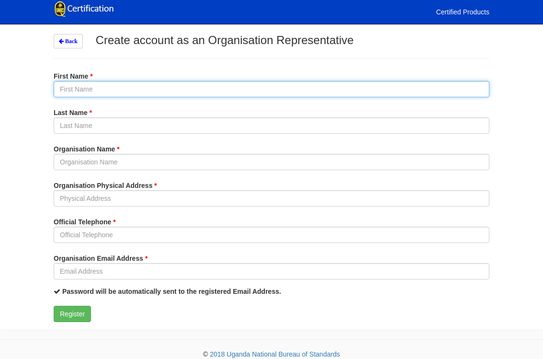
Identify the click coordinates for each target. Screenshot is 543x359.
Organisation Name (87, 149)
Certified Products (462, 12)
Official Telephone (85, 222)
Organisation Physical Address (105, 185)
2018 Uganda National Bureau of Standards (275, 354)
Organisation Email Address (100, 258)
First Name (73, 76)
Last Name (73, 112)
